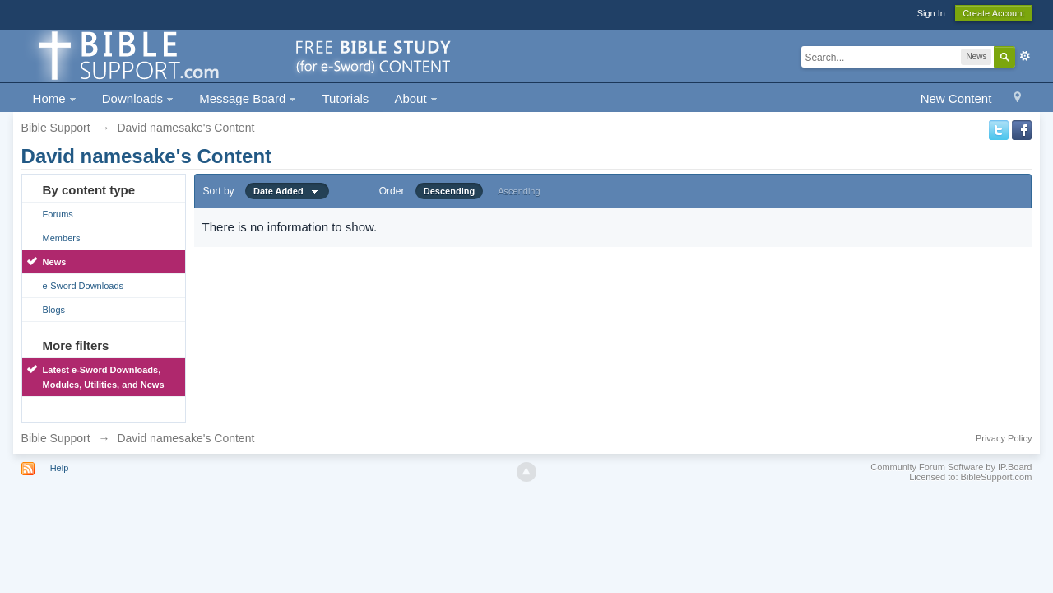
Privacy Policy (1004, 438)
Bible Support (55, 438)
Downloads (138, 98)
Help (59, 468)
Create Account (993, 13)
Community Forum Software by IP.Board (951, 467)
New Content (956, 98)
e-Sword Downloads (83, 286)
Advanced (1025, 56)
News (55, 262)
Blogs (54, 310)
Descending (449, 191)
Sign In (931, 13)
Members (62, 238)
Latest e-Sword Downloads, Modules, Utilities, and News (104, 377)
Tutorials (345, 98)
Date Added (287, 191)
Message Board (247, 98)
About (415, 98)
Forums (58, 214)
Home (55, 98)
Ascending (519, 191)
